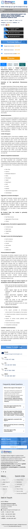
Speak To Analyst (22, 64)
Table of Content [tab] (10, 64)
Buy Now (10, 58)
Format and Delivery (21, 493)
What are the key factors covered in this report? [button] (14, 425)
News (3, 484)
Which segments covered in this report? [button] (13, 419)
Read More (3, 468)
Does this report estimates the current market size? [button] (12, 406)
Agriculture (9, 22)
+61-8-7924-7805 (9, 370)
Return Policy (19, 489)
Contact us (14, 447)
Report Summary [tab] (3, 64)
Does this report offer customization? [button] (10, 430)
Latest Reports (6, 482)
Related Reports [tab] (16, 64)
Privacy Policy (19, 480)
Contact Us (5, 486)
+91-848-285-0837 (9, 376)
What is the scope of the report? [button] (13, 387)
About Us (4, 489)
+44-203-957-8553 (10, 365)
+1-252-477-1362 (9, 359)
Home (2, 9)
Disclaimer (19, 482)
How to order (19, 491)
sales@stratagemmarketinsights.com (13, 354)
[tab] (14, 387)
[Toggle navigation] (25, 2)
